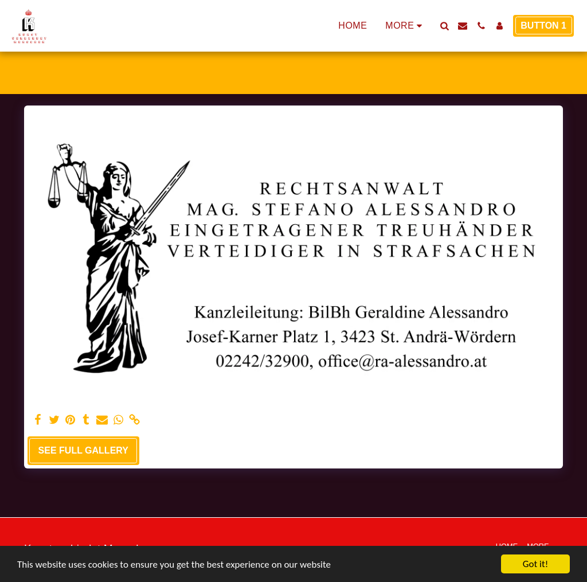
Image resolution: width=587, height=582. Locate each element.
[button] (444, 25)
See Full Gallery (83, 450)
